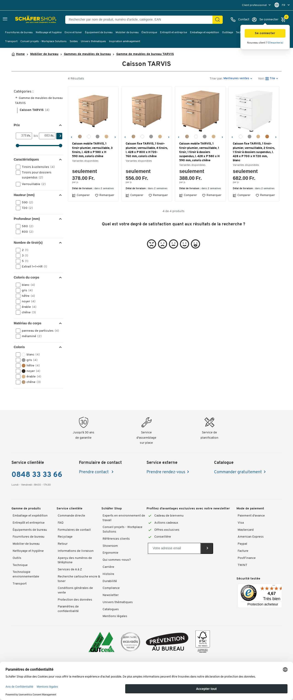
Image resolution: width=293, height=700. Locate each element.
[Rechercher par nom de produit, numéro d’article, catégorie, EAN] (140, 20)
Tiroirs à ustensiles (37, 167)
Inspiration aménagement (124, 41)
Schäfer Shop (111, 508)
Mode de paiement (250, 508)
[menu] (257, 5)
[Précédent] (71, 136)
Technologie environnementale (26, 574)
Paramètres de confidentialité (68, 609)
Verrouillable (32, 184)
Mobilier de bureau (127, 32)
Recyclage (65, 537)
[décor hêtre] (267, 136)
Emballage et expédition (204, 32)
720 (26, 208)
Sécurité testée (248, 578)
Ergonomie (110, 553)
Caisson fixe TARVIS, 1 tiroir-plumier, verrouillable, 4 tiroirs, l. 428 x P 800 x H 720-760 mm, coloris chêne (147, 150)
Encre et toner (73, 32)
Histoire (108, 574)
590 (26, 202)
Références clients (116, 539)
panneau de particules (39, 330)
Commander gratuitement (238, 472)
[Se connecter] (265, 19)
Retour (63, 544)
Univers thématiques (93, 41)
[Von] (21, 136)
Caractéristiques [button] (26, 159)
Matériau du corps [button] (27, 323)
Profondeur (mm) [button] (27, 219)
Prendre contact (94, 472)
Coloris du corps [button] (26, 277)
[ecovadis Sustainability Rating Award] (130, 641)
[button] (265, 33)
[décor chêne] (80, 136)
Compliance (111, 588)
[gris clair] (97, 136)
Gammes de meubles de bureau (87, 54)
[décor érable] (106, 136)
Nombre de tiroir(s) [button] (28, 242)
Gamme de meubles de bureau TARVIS (145, 54)
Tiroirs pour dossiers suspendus (34, 174)
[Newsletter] (174, 548)
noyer (27, 301)
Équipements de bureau (30, 530)
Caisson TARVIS (34, 110)
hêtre (27, 296)
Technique (20, 565)
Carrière (108, 567)
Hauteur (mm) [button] (24, 195)
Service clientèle (69, 508)
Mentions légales (115, 616)
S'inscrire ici (275, 42)
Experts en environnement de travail (124, 518)
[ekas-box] (167, 642)
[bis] (44, 136)
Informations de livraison (76, 551)
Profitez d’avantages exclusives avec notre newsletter (188, 508)
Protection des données (75, 600)
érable (27, 307)
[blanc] (89, 136)
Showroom (110, 546)
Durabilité (110, 581)
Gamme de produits (26, 508)
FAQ (60, 523)
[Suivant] (115, 136)
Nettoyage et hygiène (49, 32)
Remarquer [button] (104, 195)
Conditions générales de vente (75, 590)
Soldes (74, 41)
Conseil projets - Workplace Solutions (43, 41)
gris (26, 290)
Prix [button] (17, 125)
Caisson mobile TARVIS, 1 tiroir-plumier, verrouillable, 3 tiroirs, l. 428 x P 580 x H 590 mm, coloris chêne (92, 150)
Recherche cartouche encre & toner (79, 579)
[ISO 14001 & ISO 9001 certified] (102, 641)
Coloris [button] (19, 347)
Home (20, 54)
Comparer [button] (81, 195)
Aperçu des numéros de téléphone (75, 560)
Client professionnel (254, 5)
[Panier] (284, 19)
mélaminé (30, 336)
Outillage (227, 32)
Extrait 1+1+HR (33, 266)
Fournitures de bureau (19, 32)
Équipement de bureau (99, 32)
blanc (27, 285)
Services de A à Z (70, 569)
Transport (11, 41)
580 (26, 226)
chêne (27, 312)
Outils (17, 558)
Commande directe (71, 515)
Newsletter (111, 595)
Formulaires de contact (74, 530)
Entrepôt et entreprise (173, 32)
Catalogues (111, 609)
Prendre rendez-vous (165, 472)
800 (26, 232)
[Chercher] (217, 20)
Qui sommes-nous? (117, 560)
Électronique (149, 32)
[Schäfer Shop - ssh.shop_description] (26, 19)
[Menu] (274, 586)
